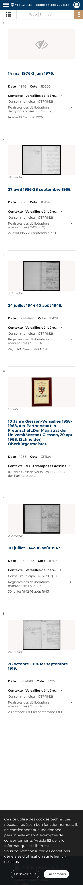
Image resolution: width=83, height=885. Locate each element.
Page (33, 14)
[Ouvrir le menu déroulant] (6, 5)
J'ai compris (56, 874)
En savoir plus (25, 874)
